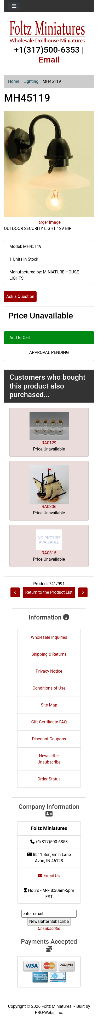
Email (49, 60)
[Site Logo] (49, 32)
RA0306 (49, 506)
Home (13, 81)
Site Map (49, 705)
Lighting (31, 81)
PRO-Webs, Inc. (49, 1012)
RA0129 (49, 442)
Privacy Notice (49, 671)
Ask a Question (20, 296)
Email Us (49, 875)
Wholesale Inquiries (49, 637)
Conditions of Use (48, 688)
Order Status (49, 779)
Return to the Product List (48, 592)
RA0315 (49, 552)
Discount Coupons (49, 738)
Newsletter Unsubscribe (49, 759)
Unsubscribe (49, 928)
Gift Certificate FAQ (49, 721)
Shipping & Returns (49, 654)
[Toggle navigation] (14, 6)
